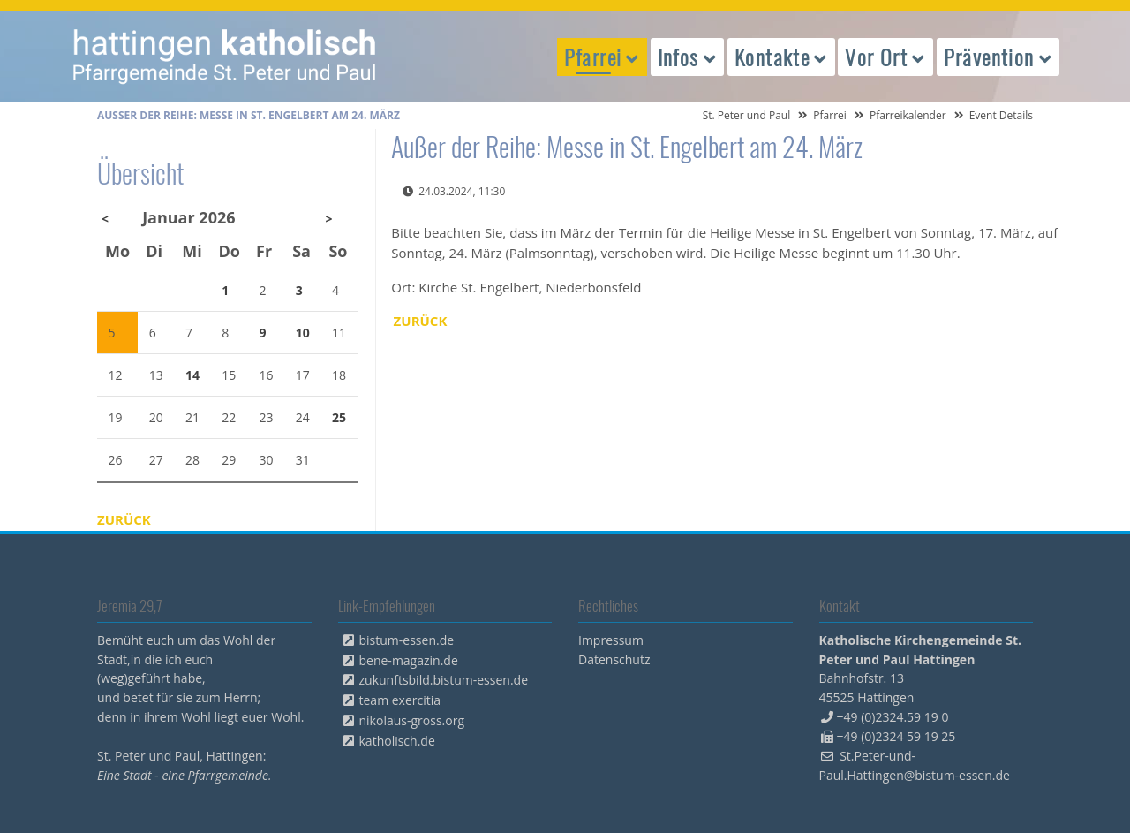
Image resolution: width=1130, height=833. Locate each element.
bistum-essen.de (407, 640)
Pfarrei (830, 115)
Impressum (611, 640)
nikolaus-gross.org (412, 720)
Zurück (421, 320)
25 (339, 417)
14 (192, 375)
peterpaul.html (225, 56)
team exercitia (400, 700)
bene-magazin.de (408, 660)
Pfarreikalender (908, 115)
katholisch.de (397, 740)
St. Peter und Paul (747, 115)
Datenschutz (614, 659)
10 (303, 332)
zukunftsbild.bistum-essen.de (444, 679)
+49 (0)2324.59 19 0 (893, 716)
